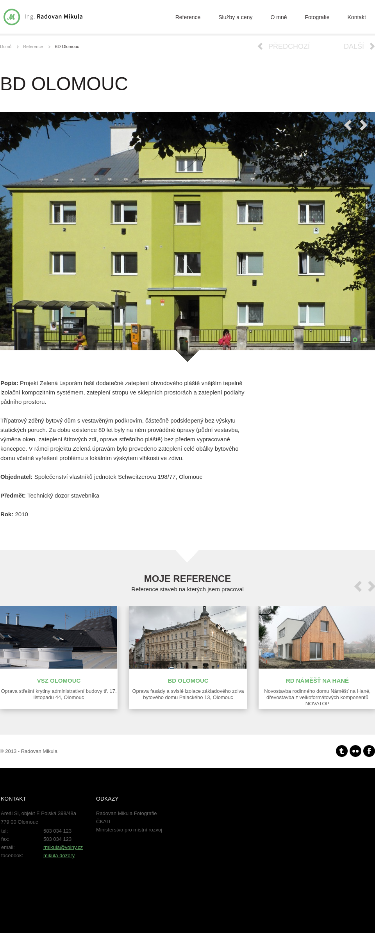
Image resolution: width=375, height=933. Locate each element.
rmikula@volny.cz (63, 847)
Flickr (355, 751)
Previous (348, 125)
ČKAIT (103, 821)
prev (358, 586)
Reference (188, 17)
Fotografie (317, 17)
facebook (369, 751)
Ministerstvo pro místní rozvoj (129, 830)
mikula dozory (59, 855)
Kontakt (357, 17)
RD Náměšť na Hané (317, 680)
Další (354, 46)
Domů (5, 46)
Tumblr (342, 751)
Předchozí (289, 46)
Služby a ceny (235, 17)
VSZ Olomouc (59, 680)
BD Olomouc (188, 680)
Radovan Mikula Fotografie (126, 813)
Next (364, 125)
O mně (278, 17)
